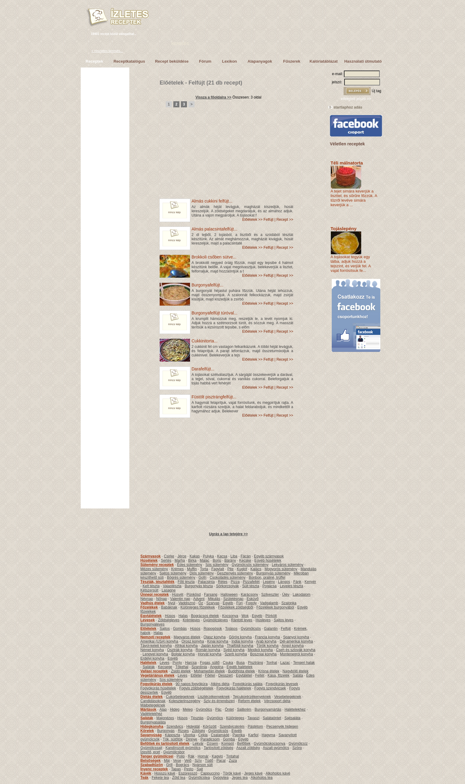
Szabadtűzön (152, 765)
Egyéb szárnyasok (269, 556)
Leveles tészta (291, 586)
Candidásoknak (153, 701)
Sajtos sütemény (172, 573)
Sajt (200, 769)
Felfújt (196, 83)
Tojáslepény (344, 228)
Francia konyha (267, 637)
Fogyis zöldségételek (196, 688)
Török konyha (267, 646)
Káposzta (172, 735)
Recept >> (285, 219)
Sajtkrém (244, 709)
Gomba (229, 739)
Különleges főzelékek (198, 607)
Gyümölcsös (251, 628)
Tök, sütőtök (172, 739)
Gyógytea (221, 777)
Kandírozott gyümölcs (182, 748)
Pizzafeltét (251, 582)
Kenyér (310, 582)
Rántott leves (241, 620)
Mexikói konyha (260, 650)
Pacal (221, 760)
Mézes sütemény (154, 569)
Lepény (269, 582)
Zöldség (198, 731)
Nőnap (161, 599)
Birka (192, 560)
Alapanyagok (260, 61)
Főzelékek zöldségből (235, 607)
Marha (180, 560)
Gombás (180, 628)
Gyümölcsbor (174, 752)
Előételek (172, 83)
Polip (181, 756)
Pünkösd (194, 594)
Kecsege (165, 667)
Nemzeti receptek (156, 637)
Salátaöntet (272, 718)
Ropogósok (213, 628)
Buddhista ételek (241, 671)
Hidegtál (193, 726)
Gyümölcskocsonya (269, 743)
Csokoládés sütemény (228, 577)
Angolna (216, 667)
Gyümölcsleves (215, 620)
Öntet (229, 709)
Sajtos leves (284, 620)
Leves (164, 663)
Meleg (188, 709)
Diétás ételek (152, 697)
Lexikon (229, 61)
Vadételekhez (151, 714)
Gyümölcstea (199, 777)
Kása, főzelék (278, 675)
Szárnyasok (151, 556)
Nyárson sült (202, 765)
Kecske (245, 560)
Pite (230, 569)
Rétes (222, 582)
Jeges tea (240, 777)
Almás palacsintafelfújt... (214, 229)
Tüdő (209, 760)
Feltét (259, 675)
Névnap (147, 599)
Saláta (298, 675)
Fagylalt (217, 569)
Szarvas (212, 603)
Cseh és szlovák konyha (295, 650)
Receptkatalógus (129, 61)
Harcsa (191, 663)
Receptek (94, 61)
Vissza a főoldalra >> (213, 97)
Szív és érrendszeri (219, 701)
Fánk (297, 582)
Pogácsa (270, 586)
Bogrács (182, 765)
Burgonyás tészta (199, 586)
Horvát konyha (209, 654)
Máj (167, 760)
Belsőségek (151, 760)
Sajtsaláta (292, 718)
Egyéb (228, 603)
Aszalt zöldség (248, 748)
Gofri (202, 577)
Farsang (210, 594)
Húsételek (149, 560)
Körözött (210, 726)
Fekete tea (160, 777)
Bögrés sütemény (181, 577)
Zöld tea (178, 777)
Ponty (177, 663)
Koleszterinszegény (184, 701)
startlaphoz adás (345, 107)
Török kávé (232, 773)
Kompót (227, 743)
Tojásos (231, 628)
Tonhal (271, 663)
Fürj (239, 603)
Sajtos (165, 628)
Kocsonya (230, 616)
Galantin (271, 628)
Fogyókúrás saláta (248, 684)
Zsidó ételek (181, 671)
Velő (187, 760)
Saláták (149, 667)
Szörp (297, 748)
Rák (191, 756)
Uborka (189, 735)
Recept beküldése (172, 61)
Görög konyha (240, 637)
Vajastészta (172, 586)
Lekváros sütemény (287, 565)
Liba (233, 556)
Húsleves (263, 620)
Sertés (166, 560)
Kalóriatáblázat (324, 61)
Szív (198, 760)
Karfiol (253, 735)
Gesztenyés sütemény (235, 573)
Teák (144, 777)
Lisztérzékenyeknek (213, 697)
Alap (163, 709)
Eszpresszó (187, 773)
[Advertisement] (105, 159)
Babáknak (169, 607)
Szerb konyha (236, 654)
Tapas (176, 769)
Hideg (174, 709)
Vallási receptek (154, 671)
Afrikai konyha (186, 646)
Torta (204, 569)
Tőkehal (181, 667)
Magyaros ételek (187, 637)
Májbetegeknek (153, 705)
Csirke (169, 556)
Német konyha (152, 650)
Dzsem (212, 743)
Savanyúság (151, 735)
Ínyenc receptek (154, 769)
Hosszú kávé (164, 773)
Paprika (238, 735)
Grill (169, 765)
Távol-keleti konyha (156, 646)
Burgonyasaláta (153, 722)
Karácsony (249, 594)
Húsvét (177, 594)
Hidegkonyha (152, 726)
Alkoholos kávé (278, 773)
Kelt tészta (151, 586)
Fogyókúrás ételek (156, 684)
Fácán (246, 556)
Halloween (229, 594)
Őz (201, 603)
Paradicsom (209, 739)
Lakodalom (302, 594)
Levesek (148, 620)
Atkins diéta (220, 684)
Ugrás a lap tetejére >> (228, 534)
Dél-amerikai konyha (296, 641)
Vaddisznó (186, 603)
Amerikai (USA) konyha (159, 641)
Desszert (225, 675)
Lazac (285, 663)
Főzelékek (149, 607)
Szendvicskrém (232, 726)
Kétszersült (149, 590)
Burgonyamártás (268, 709)
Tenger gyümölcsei (157, 756)
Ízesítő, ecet (150, 752)
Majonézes (165, 718)
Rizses (183, 731)
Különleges (235, 718)
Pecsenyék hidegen (282, 726)
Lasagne (169, 590)
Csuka (228, 663)
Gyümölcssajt (151, 748)
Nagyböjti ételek (295, 671)
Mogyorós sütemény (281, 569)
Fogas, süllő (210, 663)
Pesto (188, 769)
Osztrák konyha (179, 650)
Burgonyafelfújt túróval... (214, 312)
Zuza (233, 760)
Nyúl (171, 603)
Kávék (146, 773)
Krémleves (191, 620)
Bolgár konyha (183, 654)
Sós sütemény (217, 565)
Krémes (177, 569)
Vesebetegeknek (287, 697)
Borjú (217, 560)
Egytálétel (244, 675)
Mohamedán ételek (209, 671)
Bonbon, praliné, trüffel (267, 577)
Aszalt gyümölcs (276, 748)
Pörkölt (271, 616)
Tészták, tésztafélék (158, 582)
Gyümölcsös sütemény (250, 565)
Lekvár (198, 743)
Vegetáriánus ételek (158, 675)
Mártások (149, 709)
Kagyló (217, 756)
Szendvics (175, 726)
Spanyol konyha (296, 637)
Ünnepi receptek (155, 594)
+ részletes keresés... (107, 51)
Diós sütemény (202, 573)
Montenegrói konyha (296, 654)
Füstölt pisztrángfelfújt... (214, 396)
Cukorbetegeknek (180, 697)
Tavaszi (253, 718)
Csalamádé (220, 735)
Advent (198, 599)
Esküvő (253, 599)
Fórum (205, 61)
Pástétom (255, 726)
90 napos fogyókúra (192, 684)
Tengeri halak (304, 663)
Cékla (203, 735)
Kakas (195, 556)
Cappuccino (210, 773)
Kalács (255, 569)
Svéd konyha (233, 650)
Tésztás (197, 718)
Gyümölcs (204, 709)
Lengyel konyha (155, 654)
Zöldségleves (169, 620)
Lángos (284, 582)
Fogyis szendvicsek (270, 688)
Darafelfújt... (203, 368)
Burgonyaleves (153, 624)
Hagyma (268, 735)
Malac (204, 560)
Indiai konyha (242, 641)
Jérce (182, 556)
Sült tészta (250, 586)
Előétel (196, 675)
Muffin (192, 569)
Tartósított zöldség (218, 748)
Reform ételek (249, 701)
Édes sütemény (189, 565)
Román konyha (208, 650)
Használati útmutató (363, 61)
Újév (285, 594)
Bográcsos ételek (205, 616)
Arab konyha (266, 641)
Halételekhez (294, 709)
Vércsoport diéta (277, 701)
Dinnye (191, 739)
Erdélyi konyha (153, 658)
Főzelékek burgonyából (275, 607)
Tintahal (232, 756)
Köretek (147, 731)
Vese (177, 760)
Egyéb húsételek (267, 560)
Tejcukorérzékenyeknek (252, 697)
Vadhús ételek (153, 603)
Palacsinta (206, 582)
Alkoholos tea (262, 777)
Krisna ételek (268, 671)
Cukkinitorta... (205, 340)
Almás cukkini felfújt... (212, 201)
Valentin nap (180, 599)
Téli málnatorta (347, 162)
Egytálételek (151, 616)
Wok (245, 616)
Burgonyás (166, 731)
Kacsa (222, 556)
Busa (240, 663)
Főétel (210, 675)
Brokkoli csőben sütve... (214, 257)
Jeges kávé (253, 773)
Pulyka (208, 556)
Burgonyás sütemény (273, 573)
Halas (183, 616)
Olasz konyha (215, 637)
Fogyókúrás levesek (282, 684)
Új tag (376, 91)
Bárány (230, 560)
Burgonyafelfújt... (207, 285)
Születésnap (233, 599)
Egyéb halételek (240, 667)
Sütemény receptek (157, 565)
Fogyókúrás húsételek (158, 688)
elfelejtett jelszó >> (356, 99)
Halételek (149, 663)
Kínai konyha (217, 641)
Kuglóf (242, 569)
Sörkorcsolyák (227, 586)
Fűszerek (291, 61)
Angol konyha (293, 646)
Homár (203, 756)
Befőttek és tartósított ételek (165, 743)
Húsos (170, 616)
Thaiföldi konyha (240, 646)
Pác (218, 709)
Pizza (235, 582)
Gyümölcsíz (298, 743)
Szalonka (288, 603)
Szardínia (199, 667)
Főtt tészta (186, 582)
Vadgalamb (269, 603)
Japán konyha (212, 646)
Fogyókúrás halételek (233, 688)
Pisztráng (255, 663)
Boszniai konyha (263, 654)
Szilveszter (270, 594)
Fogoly (251, 603)
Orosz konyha (193, 641)
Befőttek (243, 743)
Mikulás (214, 599)
